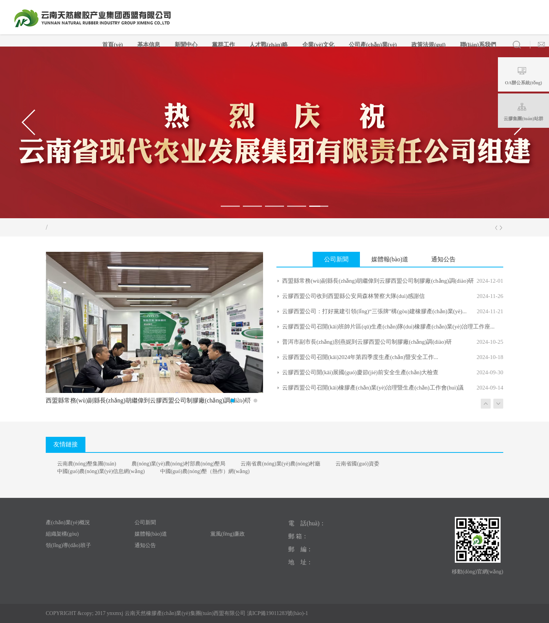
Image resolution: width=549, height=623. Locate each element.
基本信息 (148, 45)
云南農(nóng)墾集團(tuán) (86, 464)
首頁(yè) (112, 45)
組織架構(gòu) (62, 534)
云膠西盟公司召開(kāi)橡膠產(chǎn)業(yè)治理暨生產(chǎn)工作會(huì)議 (373, 388)
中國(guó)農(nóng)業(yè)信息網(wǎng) (101, 471)
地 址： (300, 562)
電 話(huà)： (307, 523)
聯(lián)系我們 (478, 45)
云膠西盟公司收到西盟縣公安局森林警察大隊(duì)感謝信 (353, 296)
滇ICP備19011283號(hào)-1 (277, 613)
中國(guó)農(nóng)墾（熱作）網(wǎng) (205, 471)
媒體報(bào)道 (151, 534)
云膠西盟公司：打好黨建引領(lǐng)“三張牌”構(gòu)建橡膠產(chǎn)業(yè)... (374, 311)
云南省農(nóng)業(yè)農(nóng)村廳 (280, 464)
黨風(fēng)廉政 (227, 534)
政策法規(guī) (428, 45)
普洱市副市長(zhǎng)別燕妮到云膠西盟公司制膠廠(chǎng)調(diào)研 (367, 342)
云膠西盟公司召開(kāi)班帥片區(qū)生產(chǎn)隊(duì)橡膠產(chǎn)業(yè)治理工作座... (388, 327)
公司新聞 (145, 522)
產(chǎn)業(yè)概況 (68, 522)
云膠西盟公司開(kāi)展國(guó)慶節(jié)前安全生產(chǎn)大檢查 (360, 372)
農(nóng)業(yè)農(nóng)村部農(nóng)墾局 (179, 464)
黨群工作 (223, 45)
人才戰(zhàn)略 (268, 45)
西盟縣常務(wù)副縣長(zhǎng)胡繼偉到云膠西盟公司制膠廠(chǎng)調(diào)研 (378, 281)
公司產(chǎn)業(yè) (372, 45)
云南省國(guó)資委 (357, 464)
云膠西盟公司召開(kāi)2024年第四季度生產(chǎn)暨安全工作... (360, 357)
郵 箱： (298, 536)
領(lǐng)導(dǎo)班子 (68, 545)
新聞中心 (186, 45)
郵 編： (300, 549)
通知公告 (145, 545)
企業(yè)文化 (318, 45)
